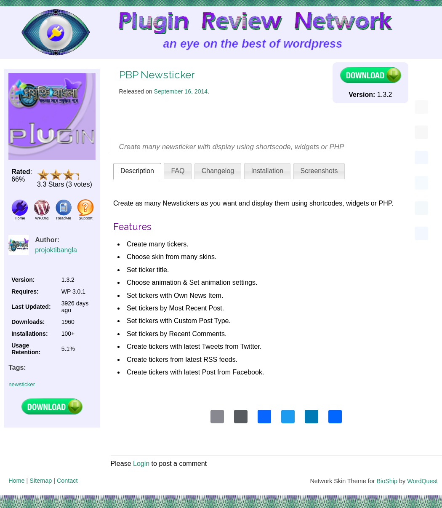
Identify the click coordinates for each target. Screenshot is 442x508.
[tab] (137, 171)
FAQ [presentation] (177, 170)
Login (141, 463)
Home (16, 480)
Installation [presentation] (267, 170)
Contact (67, 480)
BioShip (386, 481)
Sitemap (40, 480)
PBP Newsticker (157, 75)
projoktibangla (56, 250)
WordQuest (422, 481)
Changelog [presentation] (218, 170)
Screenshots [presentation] (319, 170)
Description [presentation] (137, 170)
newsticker (21, 384)
